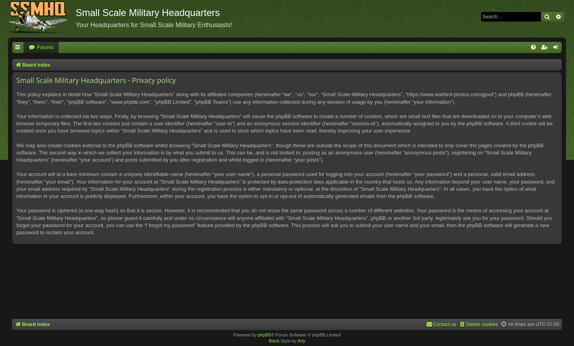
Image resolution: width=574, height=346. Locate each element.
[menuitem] (41, 47)
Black (274, 340)
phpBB (264, 334)
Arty (301, 340)
